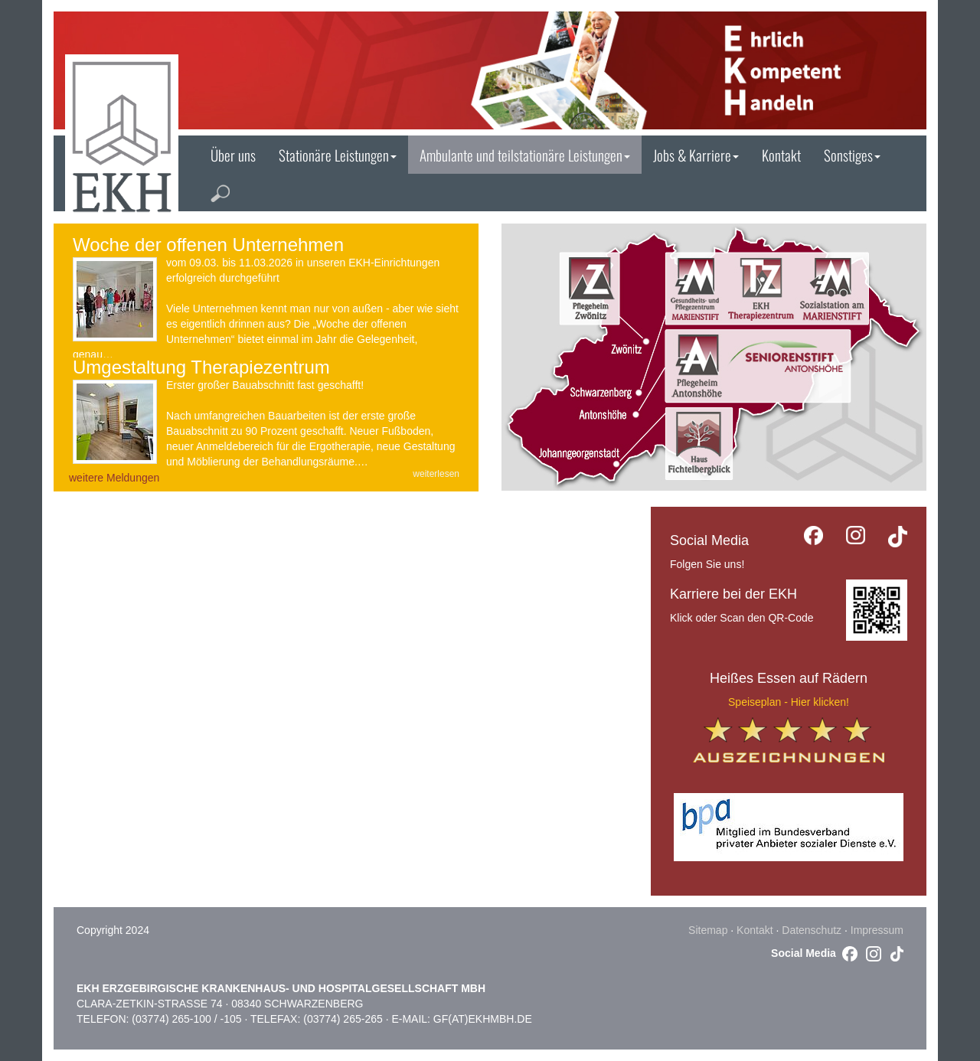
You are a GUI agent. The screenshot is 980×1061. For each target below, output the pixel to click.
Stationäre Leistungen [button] (338, 154)
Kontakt (781, 154)
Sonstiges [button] (852, 154)
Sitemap (707, 930)
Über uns (233, 154)
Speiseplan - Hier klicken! (788, 702)
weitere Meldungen (114, 478)
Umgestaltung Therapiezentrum (201, 367)
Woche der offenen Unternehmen (208, 244)
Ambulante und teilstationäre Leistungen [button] (525, 154)
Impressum (877, 930)
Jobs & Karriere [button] (696, 154)
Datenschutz (811, 930)
